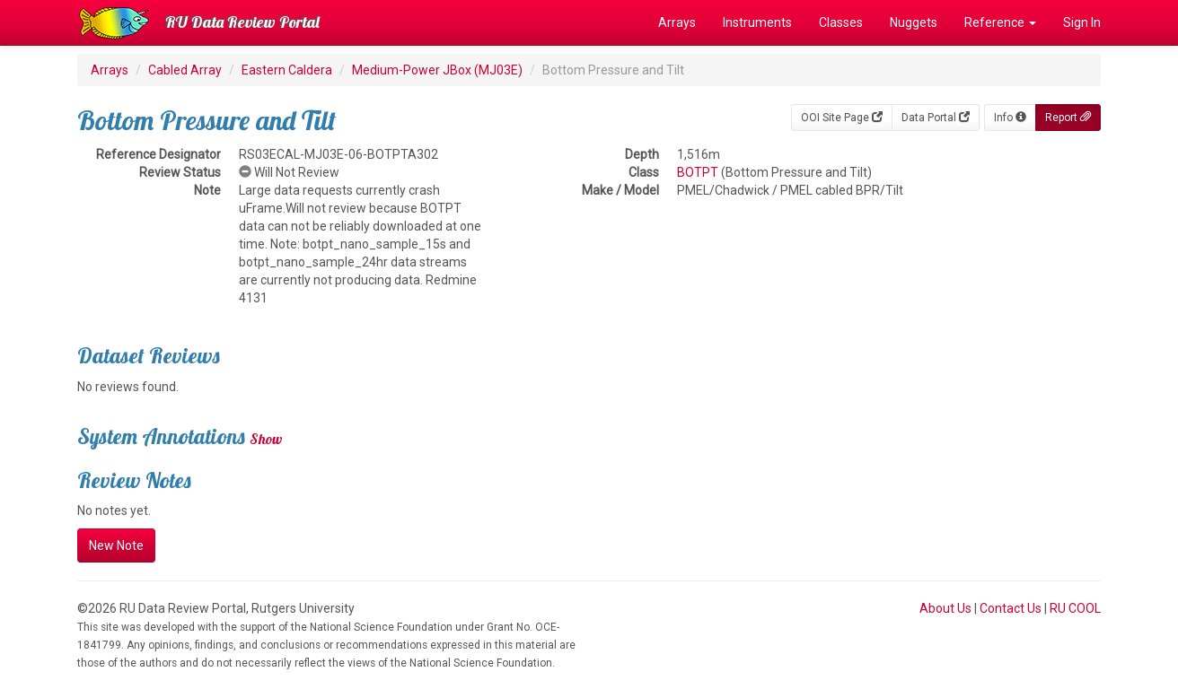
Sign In (1082, 22)
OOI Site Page (842, 117)
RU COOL (1075, 608)
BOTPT (697, 172)
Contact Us (1011, 608)
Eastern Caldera (287, 70)
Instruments (757, 22)
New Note (116, 545)
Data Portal (935, 117)
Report (1068, 117)
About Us (945, 608)
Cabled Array (185, 70)
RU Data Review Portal (242, 22)
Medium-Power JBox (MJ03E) (437, 70)
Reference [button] (1000, 22)
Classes (841, 22)
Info (1010, 117)
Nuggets (913, 22)
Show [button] (266, 439)
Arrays (677, 22)
